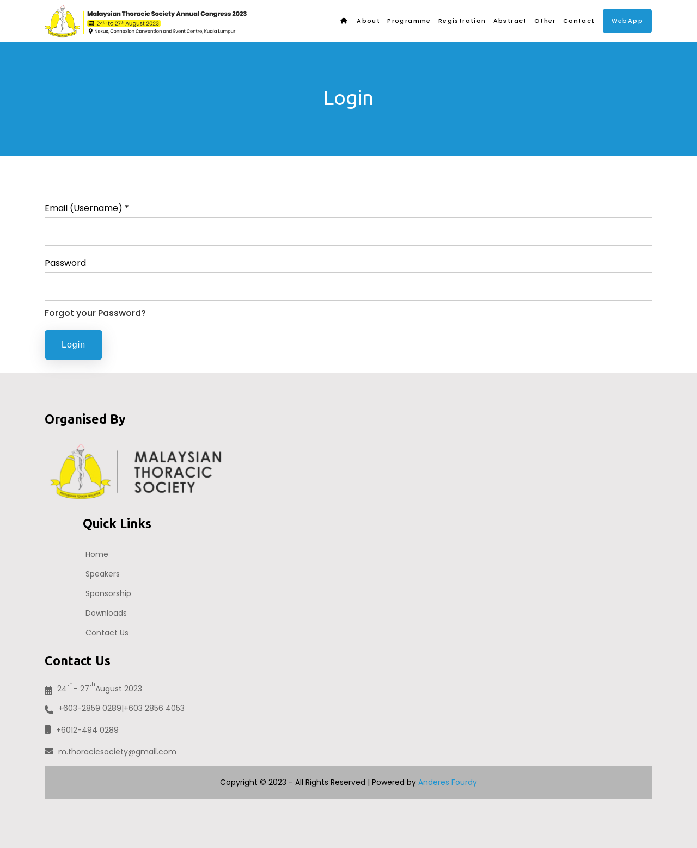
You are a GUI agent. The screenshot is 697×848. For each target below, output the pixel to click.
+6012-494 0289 (82, 730)
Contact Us (107, 632)
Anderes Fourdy (447, 782)
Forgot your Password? (95, 313)
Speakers (102, 573)
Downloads (106, 613)
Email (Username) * (87, 208)
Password (65, 263)
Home (96, 554)
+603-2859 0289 (89, 708)
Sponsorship (108, 593)
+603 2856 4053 (154, 708)
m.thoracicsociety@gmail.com (110, 751)
